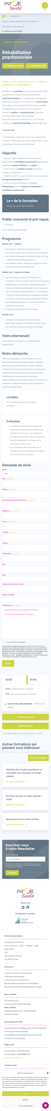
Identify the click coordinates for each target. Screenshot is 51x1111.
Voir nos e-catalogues (38, 758)
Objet (4, 575)
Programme (42, 82)
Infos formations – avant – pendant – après (21, 946)
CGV (6, 952)
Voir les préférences (25, 1106)
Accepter (25, 1094)
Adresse (5, 543)
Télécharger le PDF (38, 66)
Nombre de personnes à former (12, 584)
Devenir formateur (11, 1014)
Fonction (9, 532)
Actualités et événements (14, 942)
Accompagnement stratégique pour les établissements (25, 1028)
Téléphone (10, 511)
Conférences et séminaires (14, 1038)
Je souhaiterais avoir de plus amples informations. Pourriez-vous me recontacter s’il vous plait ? (25, 623)
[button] (48, 1073)
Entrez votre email (12, 855)
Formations (14, 16)
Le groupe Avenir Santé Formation (17, 1004)
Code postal (10, 554)
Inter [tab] (8, 679)
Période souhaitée (8, 595)
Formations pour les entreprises (16, 980)
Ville (3, 564)
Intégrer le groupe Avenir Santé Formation (20, 1011)
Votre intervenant (8, 85)
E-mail (8, 522)
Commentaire (11, 605)
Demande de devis (25, 726)
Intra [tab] (33, 679)
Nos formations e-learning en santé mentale (21, 983)
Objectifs (5, 82)
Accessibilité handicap (13, 956)
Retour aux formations (12, 31)
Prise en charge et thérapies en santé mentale (19, 21)
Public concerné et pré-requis (23, 82)
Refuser (25, 1100)
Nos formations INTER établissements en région (23, 987)
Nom (8, 479)
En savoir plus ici (32, 657)
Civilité (4, 469)
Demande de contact (25, 717)
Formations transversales (14, 977)
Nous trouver (9, 949)
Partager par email (15, 66)
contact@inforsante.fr (12, 1058)
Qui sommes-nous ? (12, 1001)
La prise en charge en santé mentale (18, 973)
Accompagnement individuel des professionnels (23, 1035)
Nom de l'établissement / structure (18, 500)
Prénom (9, 489)
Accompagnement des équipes (16, 1031)
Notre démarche (24, 85)
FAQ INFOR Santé (11, 959)
